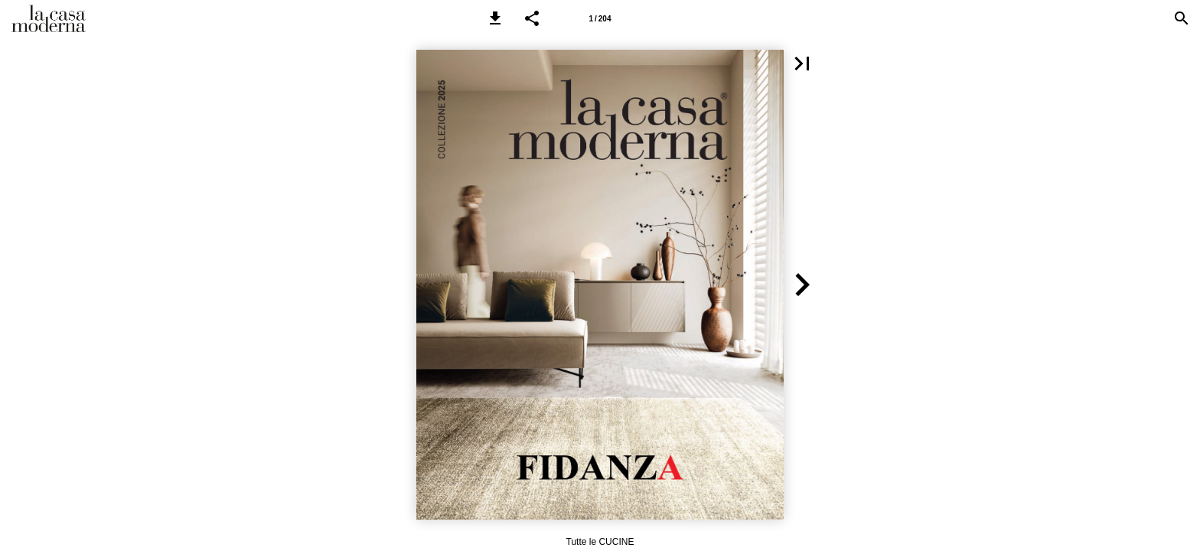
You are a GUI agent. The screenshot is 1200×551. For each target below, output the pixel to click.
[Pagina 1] (600, 18)
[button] (495, 18)
